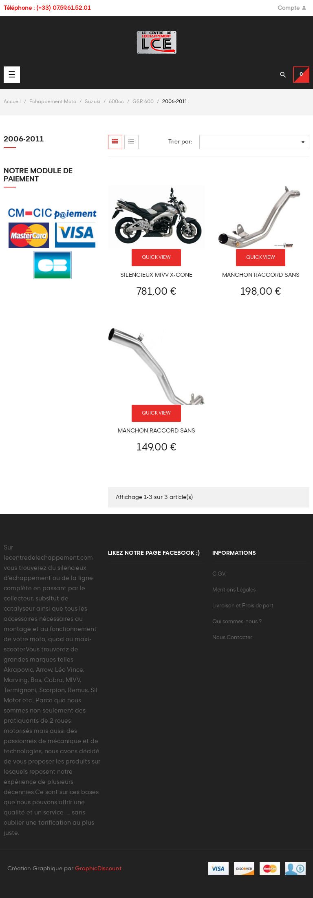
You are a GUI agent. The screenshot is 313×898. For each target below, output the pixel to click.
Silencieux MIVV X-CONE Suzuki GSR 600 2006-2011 (156, 275)
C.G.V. (219, 574)
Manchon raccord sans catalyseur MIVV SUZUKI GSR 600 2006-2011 (261, 275)
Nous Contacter (232, 637)
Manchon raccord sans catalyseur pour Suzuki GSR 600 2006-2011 (156, 431)
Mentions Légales (234, 590)
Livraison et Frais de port (242, 606)
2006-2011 (24, 139)
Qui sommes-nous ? (237, 621)
